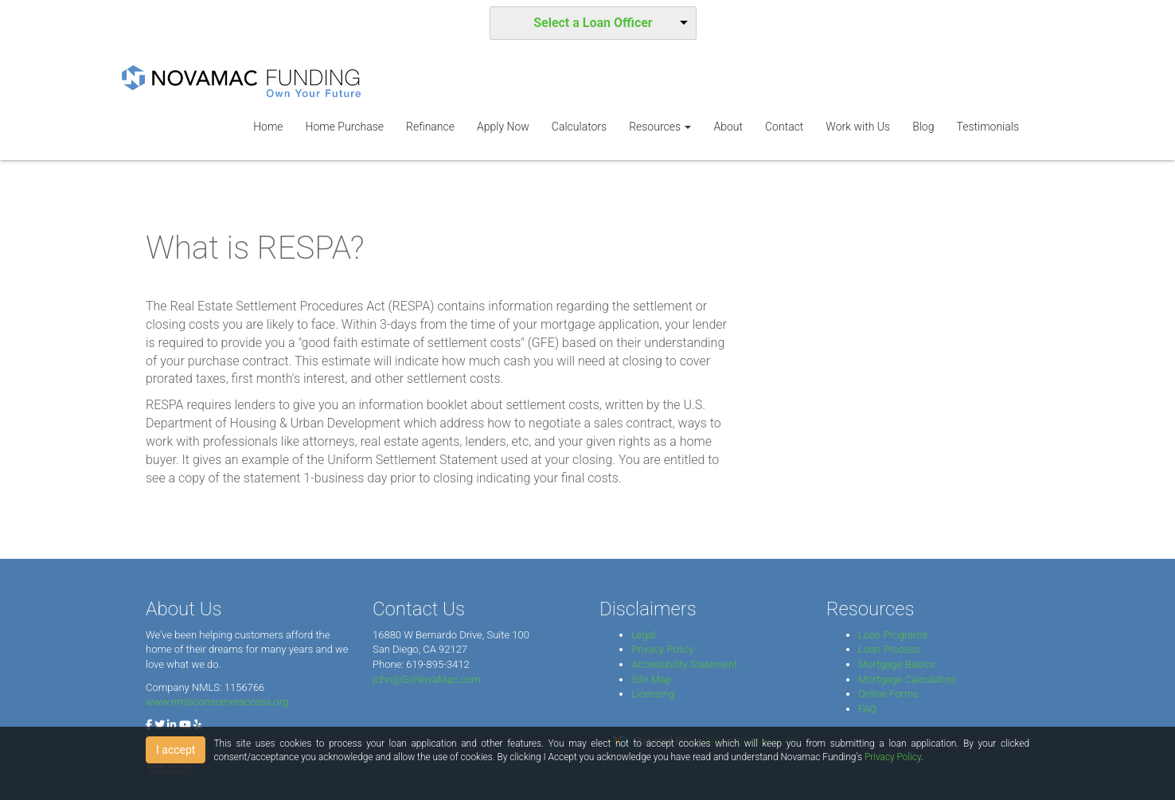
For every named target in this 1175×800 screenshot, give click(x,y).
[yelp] (197, 725)
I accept (175, 749)
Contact (784, 126)
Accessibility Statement (684, 664)
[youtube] (185, 725)
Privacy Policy (662, 649)
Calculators (579, 126)
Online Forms (888, 694)
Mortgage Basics (896, 664)
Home (268, 126)
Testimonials (987, 126)
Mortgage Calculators (907, 679)
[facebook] (149, 725)
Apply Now (503, 126)
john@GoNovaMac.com (427, 679)
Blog (923, 126)
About (728, 126)
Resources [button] (660, 126)
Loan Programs (892, 635)
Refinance (430, 126)
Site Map (651, 679)
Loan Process (889, 649)
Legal (643, 635)
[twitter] (159, 725)
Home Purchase (345, 126)
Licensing (652, 694)
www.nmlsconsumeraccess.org (217, 702)
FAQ (867, 709)
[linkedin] (171, 725)
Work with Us (858, 126)
